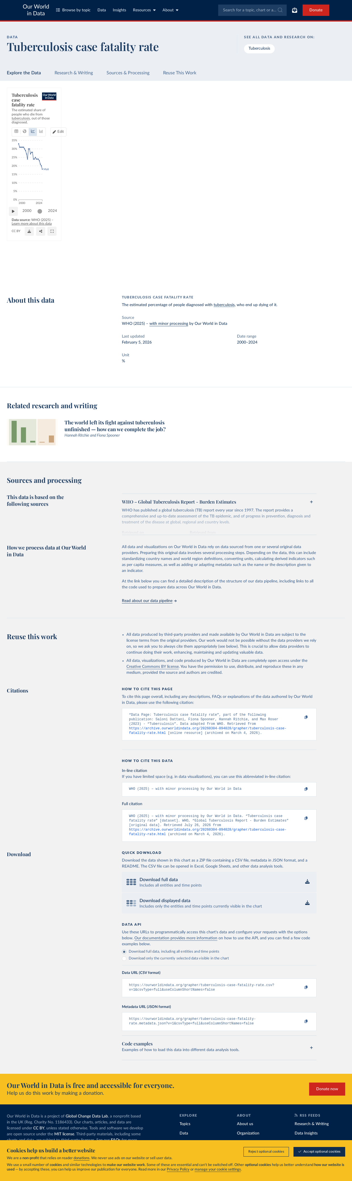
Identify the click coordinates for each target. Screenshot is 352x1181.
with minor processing (168, 324)
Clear (334, 135)
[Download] (175, 274)
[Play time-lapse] (16, 260)
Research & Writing (74, 73)
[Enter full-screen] (236, 274)
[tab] (24, 117)
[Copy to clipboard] (300, 717)
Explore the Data (24, 73)
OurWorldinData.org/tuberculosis (37, 276)
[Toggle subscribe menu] (294, 10)
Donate (315, 10)
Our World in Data (36, 10)
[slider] (42, 260)
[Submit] (279, 10)
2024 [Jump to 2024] (248, 260)
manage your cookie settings (218, 1169)
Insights (119, 10)
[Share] (203, 274)
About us (245, 1132)
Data (101, 10)
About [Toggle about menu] (170, 10)
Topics (185, 1132)
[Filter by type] (302, 159)
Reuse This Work (179, 73)
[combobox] (252, 10)
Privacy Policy (178, 1169)
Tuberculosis (259, 48)
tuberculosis (224, 305)
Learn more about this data (79, 271)
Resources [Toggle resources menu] (144, 10)
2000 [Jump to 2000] (29, 260)
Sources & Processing (128, 73)
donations (81, 1158)
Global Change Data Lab (87, 1125)
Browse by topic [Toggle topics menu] (73, 10)
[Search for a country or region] (302, 110)
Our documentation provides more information (175, 944)
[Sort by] (297, 124)
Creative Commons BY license (152, 667)
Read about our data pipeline (149, 601)
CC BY (69, 276)
